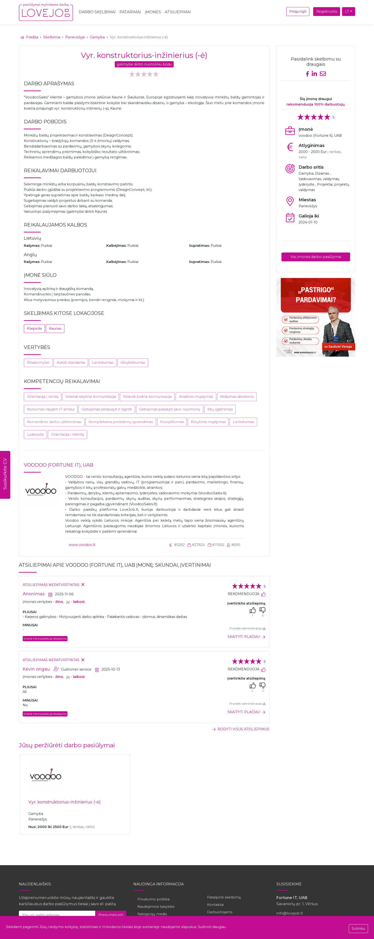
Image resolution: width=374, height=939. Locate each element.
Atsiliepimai (178, 12)
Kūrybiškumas (132, 362)
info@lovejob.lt (289, 913)
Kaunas (55, 328)
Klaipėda (34, 328)
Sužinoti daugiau (212, 927)
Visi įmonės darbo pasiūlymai (316, 257)
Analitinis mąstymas (196, 396)
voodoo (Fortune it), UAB (58, 465)
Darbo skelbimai (97, 12)
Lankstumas (102, 362)
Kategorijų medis (152, 914)
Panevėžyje (75, 37)
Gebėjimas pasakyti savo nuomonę (169, 409)
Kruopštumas (172, 422)
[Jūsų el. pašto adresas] (57, 915)
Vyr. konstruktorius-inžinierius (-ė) (64, 802)
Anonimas (34, 593)
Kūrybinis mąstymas (208, 422)
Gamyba (97, 37)
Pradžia (30, 37)
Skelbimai (51, 37)
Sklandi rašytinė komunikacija (90, 396)
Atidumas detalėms (237, 396)
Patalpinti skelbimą (224, 897)
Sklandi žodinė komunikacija (147, 396)
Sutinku (358, 928)
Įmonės (153, 12)
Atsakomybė (38, 362)
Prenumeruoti (110, 915)
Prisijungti (297, 11)
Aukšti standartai (71, 362)
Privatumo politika (153, 899)
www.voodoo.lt (82, 545)
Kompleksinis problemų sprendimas (120, 422)
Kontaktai (215, 905)
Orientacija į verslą (42, 396)
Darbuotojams (219, 912)
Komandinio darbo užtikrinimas (54, 422)
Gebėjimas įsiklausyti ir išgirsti (107, 409)
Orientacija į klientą (67, 434)
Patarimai (130, 12)
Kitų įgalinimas (220, 409)
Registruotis (326, 11)
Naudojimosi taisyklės (155, 906)
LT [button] (347, 11)
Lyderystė (35, 434)
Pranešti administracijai (247, 628)
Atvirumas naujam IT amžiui (50, 409)
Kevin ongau (36, 669)
